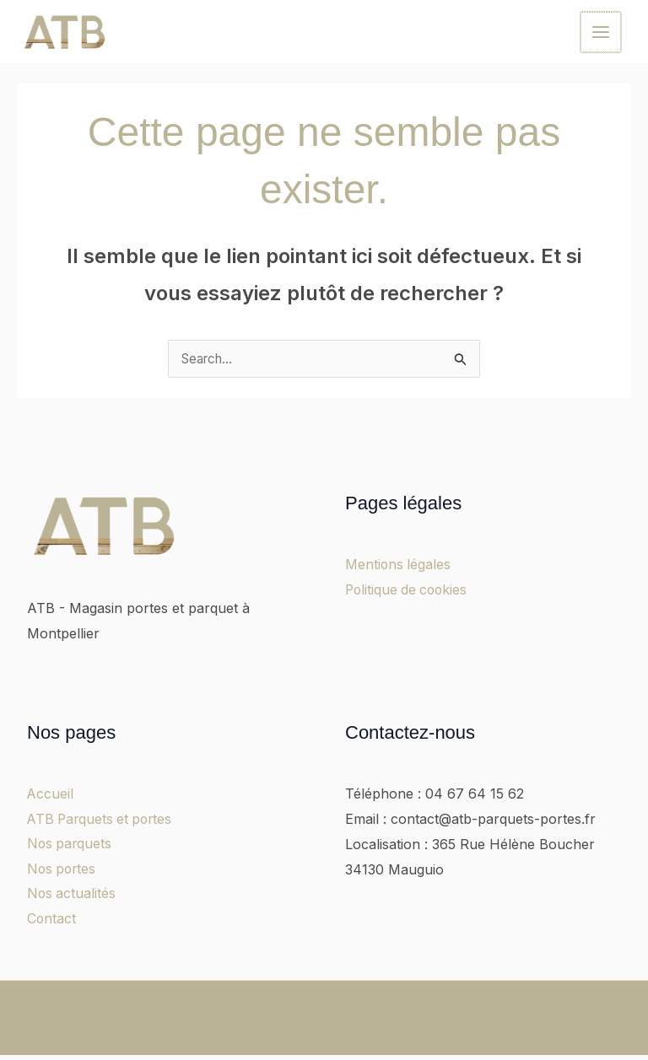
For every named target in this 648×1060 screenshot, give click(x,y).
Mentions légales (398, 568)
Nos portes (63, 872)
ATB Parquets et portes (102, 823)
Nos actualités (72, 898)
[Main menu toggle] (601, 32)
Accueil (50, 797)
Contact (52, 923)
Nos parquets (70, 847)
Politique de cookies (408, 592)
